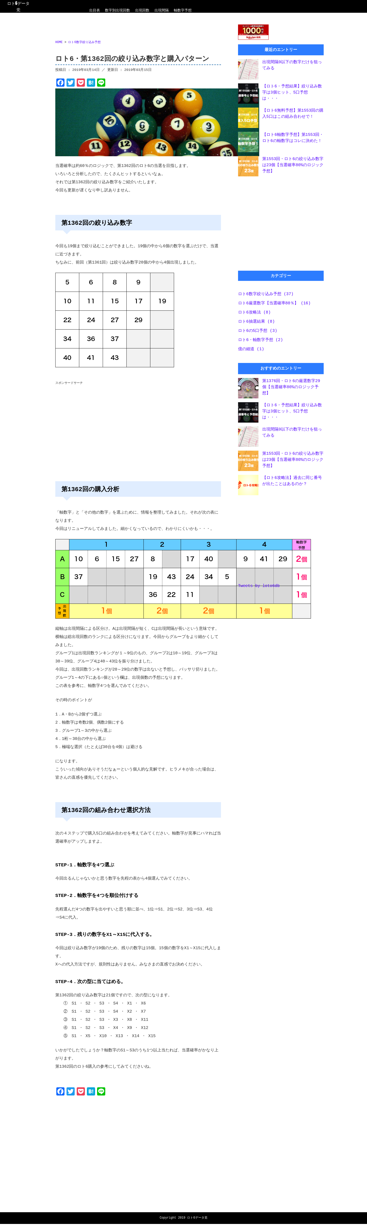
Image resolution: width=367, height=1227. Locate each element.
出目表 (94, 10)
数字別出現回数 (117, 10)
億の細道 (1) (251, 351)
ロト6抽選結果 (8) (256, 323)
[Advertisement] (138, 426)
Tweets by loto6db (259, 588)
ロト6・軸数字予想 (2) (260, 341)
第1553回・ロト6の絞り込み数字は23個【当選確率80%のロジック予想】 (292, 166)
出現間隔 (161, 10)
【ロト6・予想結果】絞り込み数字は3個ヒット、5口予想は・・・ (292, 93)
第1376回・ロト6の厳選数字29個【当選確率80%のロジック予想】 (291, 389)
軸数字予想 (183, 10)
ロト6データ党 (18, 6)
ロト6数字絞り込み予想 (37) (266, 295)
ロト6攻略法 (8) (254, 314)
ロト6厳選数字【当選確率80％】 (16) (274, 305)
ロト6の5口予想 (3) (257, 332)
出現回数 (142, 10)
